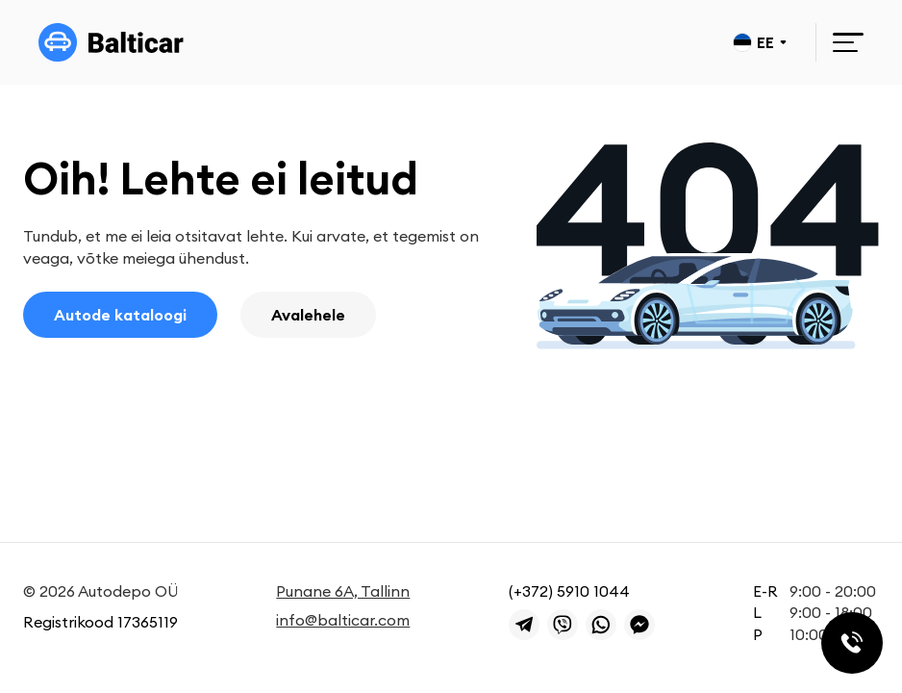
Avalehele (308, 314)
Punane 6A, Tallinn (343, 591)
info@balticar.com (343, 619)
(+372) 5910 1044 (569, 591)
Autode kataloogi (120, 314)
